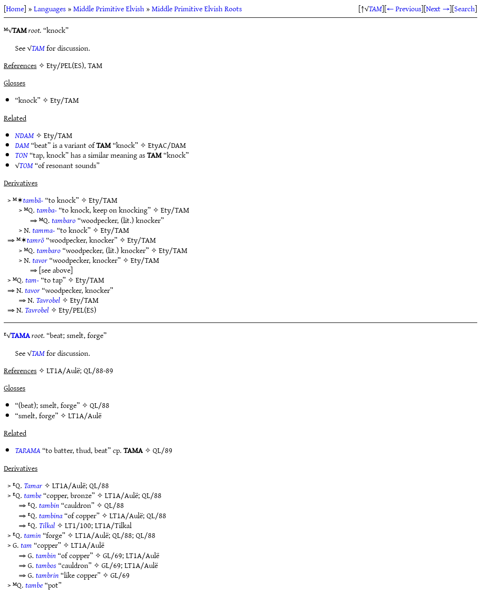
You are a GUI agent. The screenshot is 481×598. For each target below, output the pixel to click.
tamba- (47, 209)
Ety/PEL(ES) (77, 309)
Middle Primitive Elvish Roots (197, 8)
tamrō (35, 239)
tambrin (47, 575)
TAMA (20, 335)
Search (464, 8)
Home (15, 8)
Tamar (33, 485)
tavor (39, 260)
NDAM (24, 135)
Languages (50, 8)
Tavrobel (48, 300)
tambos (46, 565)
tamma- (43, 230)
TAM (375, 8)
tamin (32, 535)
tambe (32, 495)
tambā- (33, 200)
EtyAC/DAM (167, 145)
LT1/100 (78, 525)
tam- (32, 279)
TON (21, 154)
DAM (22, 145)
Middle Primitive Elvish (108, 8)
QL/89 (162, 450)
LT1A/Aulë (84, 415)
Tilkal (47, 525)
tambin (49, 505)
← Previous (404, 8)
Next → (438, 8)
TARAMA (27, 450)
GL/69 (112, 555)
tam (26, 545)
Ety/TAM (64, 100)
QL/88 (99, 405)
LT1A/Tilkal (113, 525)
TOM (26, 165)
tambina (50, 515)
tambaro (64, 220)
